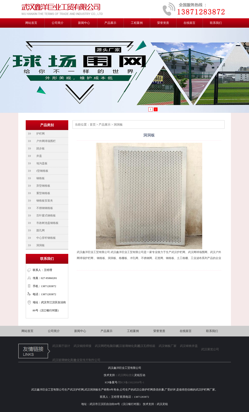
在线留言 (189, 22)
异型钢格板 (43, 185)
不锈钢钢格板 (44, 208)
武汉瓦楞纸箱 (146, 346)
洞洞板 (40, 245)
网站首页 (31, 22)
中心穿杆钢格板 (46, 237)
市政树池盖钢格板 (47, 223)
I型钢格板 (42, 170)
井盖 (39, 155)
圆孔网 (40, 230)
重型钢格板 (43, 193)
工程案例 (137, 22)
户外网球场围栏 (46, 141)
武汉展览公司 (210, 349)
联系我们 (216, 22)
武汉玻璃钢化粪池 (126, 346)
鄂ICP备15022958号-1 (131, 382)
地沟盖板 (41, 163)
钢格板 (40, 178)
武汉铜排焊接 (82, 346)
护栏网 (40, 133)
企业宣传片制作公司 (84, 360)
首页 (93, 124)
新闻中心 (84, 22)
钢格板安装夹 (44, 200)
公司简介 (58, 22)
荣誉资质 (163, 22)
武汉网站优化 (126, 375)
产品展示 (110, 22)
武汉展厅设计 (61, 346)
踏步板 (40, 148)
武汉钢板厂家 (167, 346)
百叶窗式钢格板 (46, 215)
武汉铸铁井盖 (189, 346)
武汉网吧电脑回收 (105, 346)
